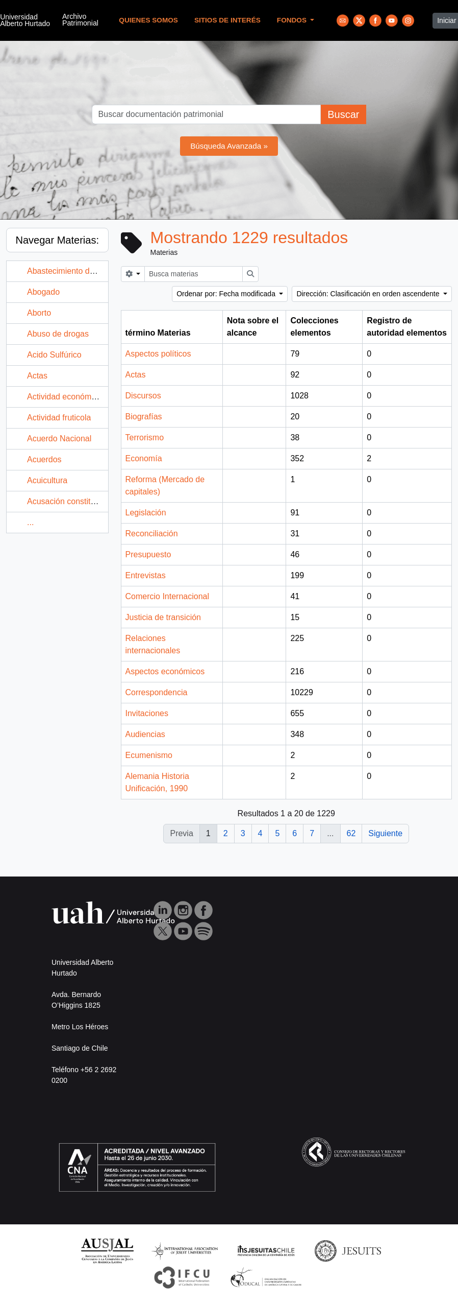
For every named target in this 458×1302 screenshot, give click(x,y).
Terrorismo (144, 437)
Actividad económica (64, 396)
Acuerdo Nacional (59, 438)
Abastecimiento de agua (71, 271)
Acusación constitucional (71, 501)
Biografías (143, 416)
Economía (143, 458)
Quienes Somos (148, 20)
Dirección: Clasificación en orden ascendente (368, 294)
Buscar (343, 114)
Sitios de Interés (227, 20)
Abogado (43, 292)
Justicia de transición (163, 617)
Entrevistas (145, 575)
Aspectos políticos (158, 353)
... (30, 522)
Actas (37, 375)
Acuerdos (44, 459)
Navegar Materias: (57, 240)
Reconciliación (151, 533)
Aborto (39, 313)
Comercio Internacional (167, 596)
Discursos (143, 395)
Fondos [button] (293, 20)
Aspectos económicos (165, 671)
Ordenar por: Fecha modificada (226, 294)
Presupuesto (148, 554)
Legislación (145, 512)
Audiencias (145, 734)
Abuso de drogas (58, 333)
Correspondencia (156, 692)
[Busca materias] (193, 274)
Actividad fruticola (59, 417)
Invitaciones (147, 713)
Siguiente (385, 833)
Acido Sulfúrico (54, 354)
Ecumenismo (148, 755)
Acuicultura (47, 480)
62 (351, 833)
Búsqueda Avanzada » (229, 145)
